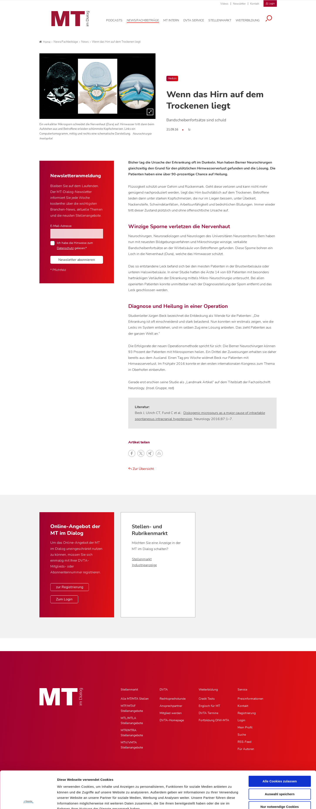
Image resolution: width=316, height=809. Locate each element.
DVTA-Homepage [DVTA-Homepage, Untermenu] (172, 720)
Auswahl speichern (280, 757)
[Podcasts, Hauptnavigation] (117, 19)
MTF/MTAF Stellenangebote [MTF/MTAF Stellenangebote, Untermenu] (132, 708)
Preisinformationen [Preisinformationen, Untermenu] (250, 699)
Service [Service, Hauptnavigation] (242, 689)
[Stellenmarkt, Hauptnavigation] (223, 19)
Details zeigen (232, 800)
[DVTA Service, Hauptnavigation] (197, 19)
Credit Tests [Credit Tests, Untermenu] (207, 699)
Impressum (90, 783)
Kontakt (254, 3)
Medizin (172, 78)
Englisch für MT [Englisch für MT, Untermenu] (209, 706)
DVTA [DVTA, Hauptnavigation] (164, 689)
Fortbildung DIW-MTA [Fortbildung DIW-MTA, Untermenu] (214, 720)
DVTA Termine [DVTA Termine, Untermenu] (208, 713)
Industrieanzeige (144, 565)
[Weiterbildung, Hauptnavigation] (251, 19)
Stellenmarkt (142, 559)
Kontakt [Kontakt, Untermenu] (243, 706)
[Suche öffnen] (272, 18)
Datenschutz (67, 783)
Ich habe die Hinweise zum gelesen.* (75, 245)
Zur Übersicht (141, 468)
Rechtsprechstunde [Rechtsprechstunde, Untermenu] (173, 699)
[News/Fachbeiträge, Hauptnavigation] (146, 19)
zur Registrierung (69, 587)
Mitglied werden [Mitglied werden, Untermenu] (171, 713)
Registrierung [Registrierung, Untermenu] (247, 713)
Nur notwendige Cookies (279, 770)
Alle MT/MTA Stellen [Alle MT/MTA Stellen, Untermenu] (135, 699)
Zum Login (64, 599)
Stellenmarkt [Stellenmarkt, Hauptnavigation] (129, 689)
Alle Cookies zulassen (279, 744)
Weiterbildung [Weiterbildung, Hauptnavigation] (208, 689)
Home (45, 42)
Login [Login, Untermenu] (241, 720)
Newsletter (239, 3)
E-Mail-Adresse (60, 226)
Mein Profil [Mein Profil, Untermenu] (245, 727)
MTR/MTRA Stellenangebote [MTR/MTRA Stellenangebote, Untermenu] (132, 732)
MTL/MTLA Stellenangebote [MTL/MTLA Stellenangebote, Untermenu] (132, 720)
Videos (224, 3)
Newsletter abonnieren (76, 259)
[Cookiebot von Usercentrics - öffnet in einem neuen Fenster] (28, 800)
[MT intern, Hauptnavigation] (174, 19)
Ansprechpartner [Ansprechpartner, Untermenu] (171, 706)
